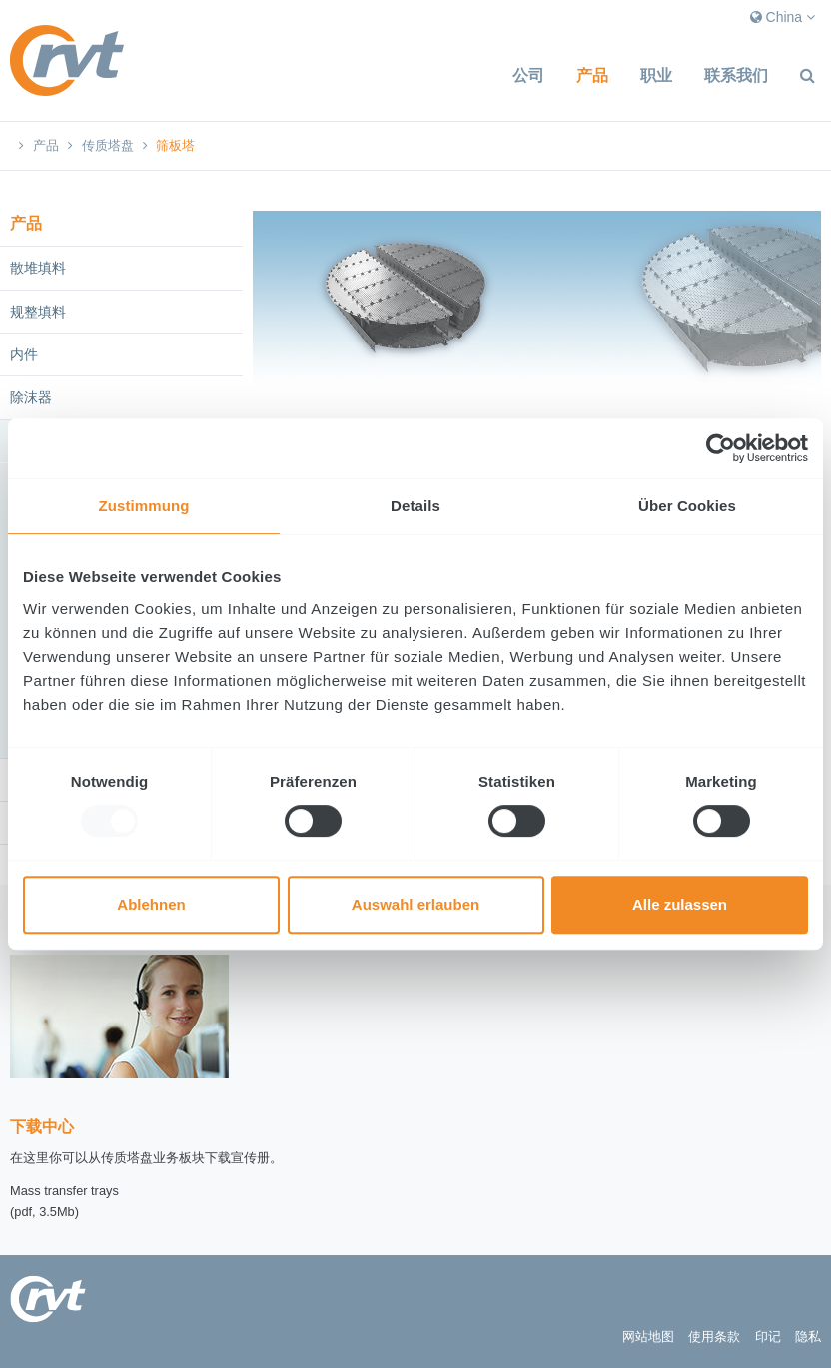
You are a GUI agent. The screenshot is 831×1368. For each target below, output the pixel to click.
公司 (528, 75)
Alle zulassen (679, 904)
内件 (24, 354)
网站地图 (648, 1336)
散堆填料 (38, 268)
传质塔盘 (108, 145)
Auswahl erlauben (415, 904)
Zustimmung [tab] (144, 505)
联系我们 (736, 75)
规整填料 (38, 312)
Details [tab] (415, 505)
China (782, 17)
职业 (656, 75)
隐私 (808, 1336)
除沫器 (31, 397)
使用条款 (714, 1336)
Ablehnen (151, 904)
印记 (768, 1336)
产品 (592, 75)
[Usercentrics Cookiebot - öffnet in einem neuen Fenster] (720, 448)
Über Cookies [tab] (687, 505)
